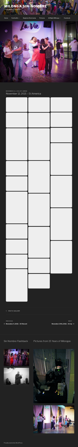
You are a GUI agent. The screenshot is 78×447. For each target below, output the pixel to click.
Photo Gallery (14, 311)
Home (6, 18)
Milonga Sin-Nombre (25, 6)
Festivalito (15, 18)
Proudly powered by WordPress (13, 443)
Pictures (42, 18)
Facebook (67, 18)
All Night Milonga (54, 18)
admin (25, 91)
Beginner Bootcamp (29, 18)
